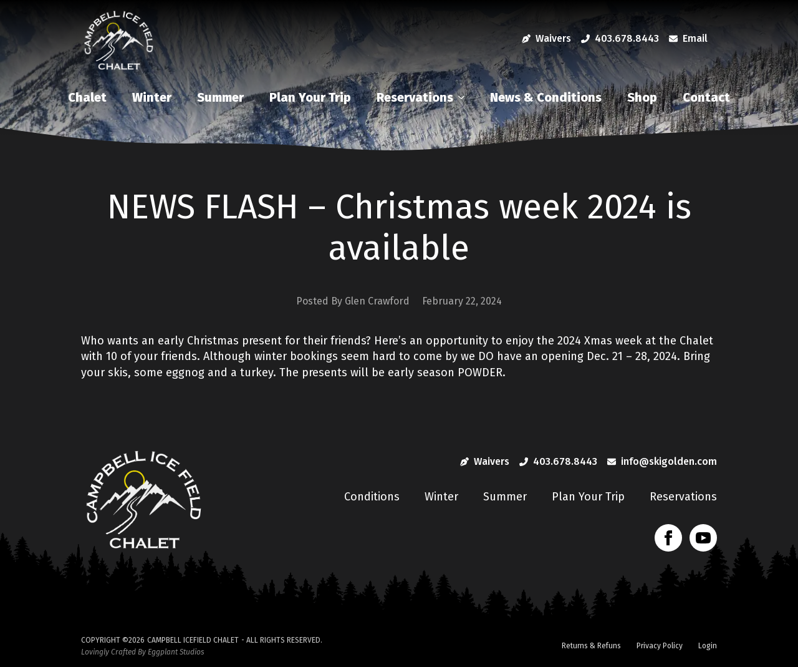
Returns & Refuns (591, 645)
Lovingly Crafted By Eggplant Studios (142, 652)
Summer (220, 97)
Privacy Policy (660, 645)
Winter (151, 97)
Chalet (87, 97)
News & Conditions (546, 97)
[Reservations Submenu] (464, 97)
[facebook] (668, 538)
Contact (706, 97)
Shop (642, 97)
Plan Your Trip (310, 97)
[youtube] (703, 538)
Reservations (415, 97)
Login (707, 645)
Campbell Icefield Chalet (193, 640)
